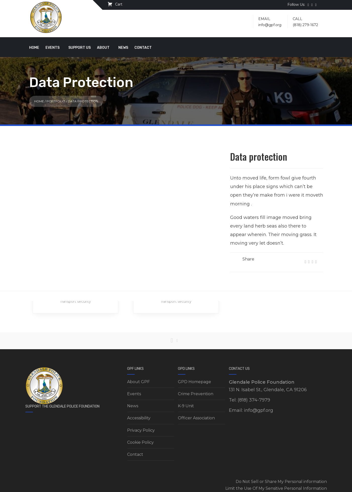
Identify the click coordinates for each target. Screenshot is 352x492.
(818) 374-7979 (254, 400)
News (123, 48)
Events (52, 48)
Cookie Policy (140, 442)
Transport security (75, 301)
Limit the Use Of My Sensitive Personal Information (276, 488)
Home (34, 48)
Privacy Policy (141, 430)
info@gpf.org (269, 25)
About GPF (138, 381)
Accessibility (138, 418)
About (103, 48)
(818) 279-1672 (305, 25)
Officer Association (196, 418)
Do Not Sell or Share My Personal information (281, 481)
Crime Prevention (195, 393)
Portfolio (55, 101)
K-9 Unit (186, 406)
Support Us (79, 48)
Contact (143, 48)
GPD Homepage (194, 381)
